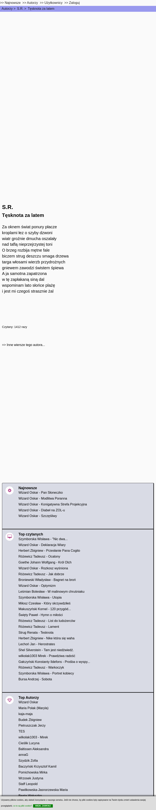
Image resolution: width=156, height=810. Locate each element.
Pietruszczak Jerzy (32, 725)
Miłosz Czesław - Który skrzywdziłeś (44, 603)
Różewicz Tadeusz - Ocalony (39, 556)
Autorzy (7, 8)
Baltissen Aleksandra (33, 749)
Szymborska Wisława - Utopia (40, 597)
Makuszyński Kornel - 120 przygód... (44, 609)
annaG (23, 754)
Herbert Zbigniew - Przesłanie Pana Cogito (49, 550)
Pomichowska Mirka (32, 772)
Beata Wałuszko (30, 795)
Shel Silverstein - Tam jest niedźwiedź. (46, 650)
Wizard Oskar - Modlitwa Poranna (42, 498)
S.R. (20, 8)
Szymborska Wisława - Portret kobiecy (46, 673)
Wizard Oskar (28, 702)
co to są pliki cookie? (22, 806)
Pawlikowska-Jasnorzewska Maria (43, 790)
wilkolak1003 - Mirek (33, 737)
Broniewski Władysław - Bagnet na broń (47, 580)
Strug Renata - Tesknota (35, 632)
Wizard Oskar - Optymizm (37, 585)
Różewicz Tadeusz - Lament (38, 626)
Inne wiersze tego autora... (26, 345)
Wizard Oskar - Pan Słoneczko (40, 492)
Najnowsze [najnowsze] (13, 2)
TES (21, 731)
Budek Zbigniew (30, 720)
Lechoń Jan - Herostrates (36, 644)
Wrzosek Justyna (30, 778)
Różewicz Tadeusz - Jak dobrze (41, 574)
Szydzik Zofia (28, 760)
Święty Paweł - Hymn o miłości (40, 615)
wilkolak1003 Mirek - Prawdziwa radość (46, 656)
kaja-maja (25, 714)
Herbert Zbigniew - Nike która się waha (46, 638)
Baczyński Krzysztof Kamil (37, 766)
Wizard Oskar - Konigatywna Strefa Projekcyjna (52, 504)
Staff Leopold (28, 784)
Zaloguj (74, 2)
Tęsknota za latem (41, 8)
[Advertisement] (78, 42)
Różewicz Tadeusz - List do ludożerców (46, 621)
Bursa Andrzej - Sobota (35, 679)
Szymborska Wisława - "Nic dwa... (43, 539)
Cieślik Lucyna (28, 743)
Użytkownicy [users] (53, 2)
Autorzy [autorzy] (32, 2)
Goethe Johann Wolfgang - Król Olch (45, 562)
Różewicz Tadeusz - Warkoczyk (41, 667)
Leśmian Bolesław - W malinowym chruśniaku (51, 591)
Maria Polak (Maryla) (33, 708)
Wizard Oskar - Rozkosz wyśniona (43, 568)
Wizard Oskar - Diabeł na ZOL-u (41, 510)
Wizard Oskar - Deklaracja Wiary (42, 545)
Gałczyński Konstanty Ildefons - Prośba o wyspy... (54, 662)
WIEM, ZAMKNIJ (43, 806)
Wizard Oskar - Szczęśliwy (37, 516)
